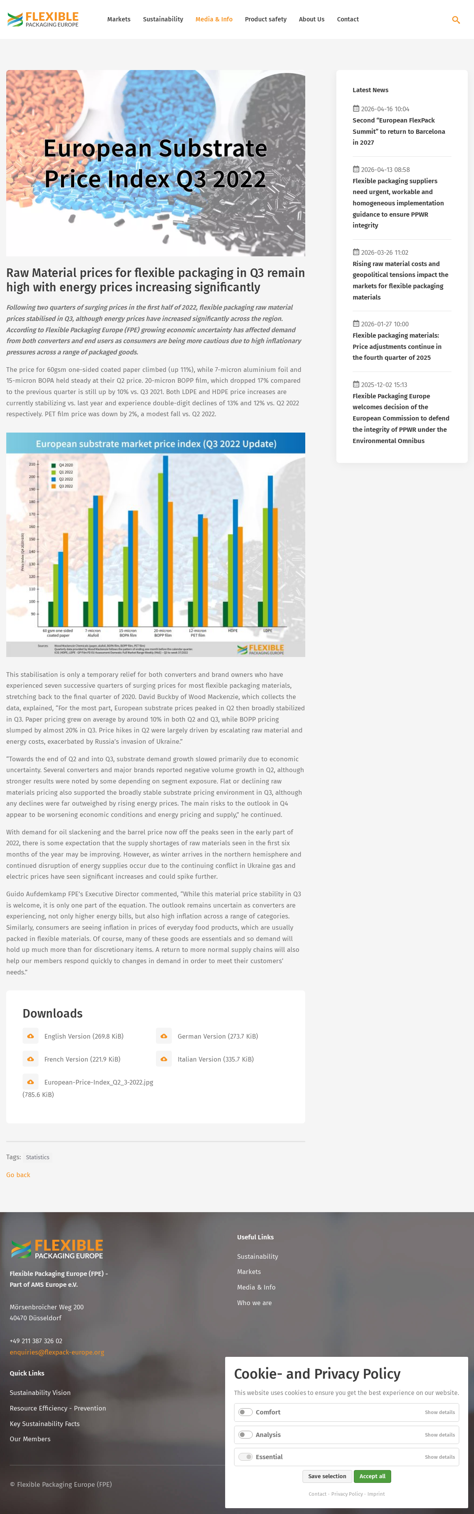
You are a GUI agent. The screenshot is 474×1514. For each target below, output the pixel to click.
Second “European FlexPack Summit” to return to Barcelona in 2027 (399, 131)
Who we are (254, 1303)
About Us (312, 19)
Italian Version (216, 1059)
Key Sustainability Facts (45, 1424)
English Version (84, 1036)
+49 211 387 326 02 (36, 1341)
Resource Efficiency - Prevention (58, 1408)
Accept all (372, 1476)
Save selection (327, 1476)
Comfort (268, 1412)
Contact (348, 19)
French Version (82, 1059)
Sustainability (163, 19)
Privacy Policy (347, 1494)
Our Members (30, 1439)
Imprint (376, 1494)
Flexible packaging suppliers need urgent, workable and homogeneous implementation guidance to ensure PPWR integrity (398, 203)
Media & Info (214, 19)
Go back (18, 1175)
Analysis (268, 1435)
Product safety (266, 19)
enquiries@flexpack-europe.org (57, 1352)
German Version (218, 1036)
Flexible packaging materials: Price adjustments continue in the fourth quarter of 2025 (397, 346)
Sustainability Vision (40, 1393)
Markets (119, 19)
